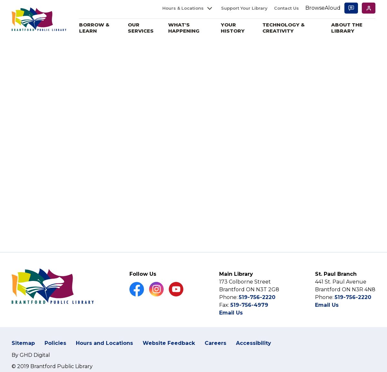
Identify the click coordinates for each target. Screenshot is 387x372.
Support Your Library (244, 8)
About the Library (347, 28)
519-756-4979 (249, 305)
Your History (235, 28)
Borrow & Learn (98, 28)
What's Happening (186, 28)
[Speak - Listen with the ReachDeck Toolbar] (323, 8)
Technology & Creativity (285, 28)
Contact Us (286, 8)
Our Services (144, 28)
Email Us (231, 313)
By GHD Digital (31, 355)
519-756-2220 (257, 297)
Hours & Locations (183, 8)
